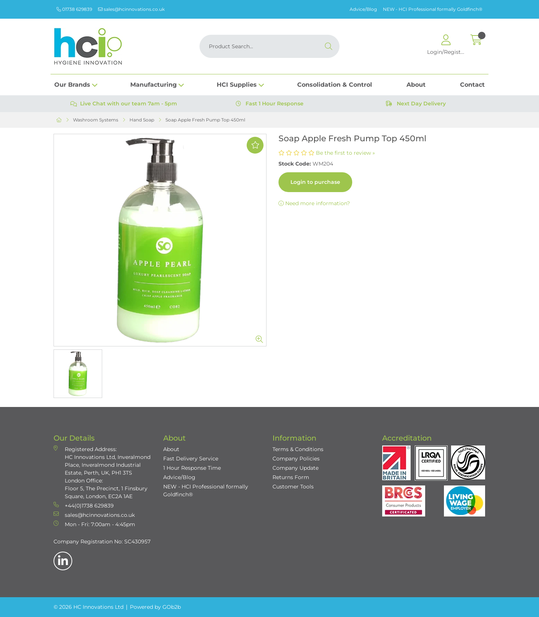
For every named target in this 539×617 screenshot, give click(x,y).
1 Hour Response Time (192, 468)
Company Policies (296, 458)
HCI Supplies (237, 84)
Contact (472, 84)
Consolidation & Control (334, 84)
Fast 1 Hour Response (270, 103)
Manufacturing (153, 84)
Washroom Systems (95, 120)
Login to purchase (315, 182)
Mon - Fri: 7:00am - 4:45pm (94, 524)
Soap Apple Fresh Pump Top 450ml (205, 120)
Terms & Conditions (297, 449)
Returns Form (290, 477)
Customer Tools (293, 486)
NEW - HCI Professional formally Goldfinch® (432, 9)
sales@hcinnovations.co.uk (131, 9)
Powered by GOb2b (155, 607)
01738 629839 (74, 9)
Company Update (295, 468)
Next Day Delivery (416, 103)
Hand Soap (142, 120)
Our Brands (72, 84)
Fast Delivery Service (190, 458)
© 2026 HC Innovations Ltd (89, 607)
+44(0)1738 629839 (84, 505)
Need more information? (314, 203)
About (416, 84)
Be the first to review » (345, 152)
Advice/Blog (363, 9)
